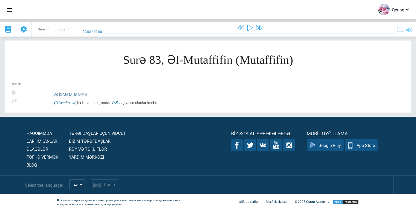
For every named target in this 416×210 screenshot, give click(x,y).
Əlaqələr (37, 149)
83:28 (16, 83)
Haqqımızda (39, 133)
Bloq (32, 165)
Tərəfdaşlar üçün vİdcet (97, 133)
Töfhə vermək (42, 157)
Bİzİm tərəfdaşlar (90, 141)
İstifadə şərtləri (249, 201)
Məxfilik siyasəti (277, 201)
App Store (361, 145)
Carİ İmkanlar (42, 141)
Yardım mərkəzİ (86, 157)
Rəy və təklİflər (88, 149)
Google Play (325, 145)
